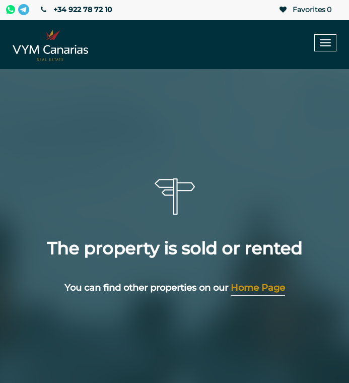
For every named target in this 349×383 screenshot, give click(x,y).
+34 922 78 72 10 (75, 9)
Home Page (258, 287)
